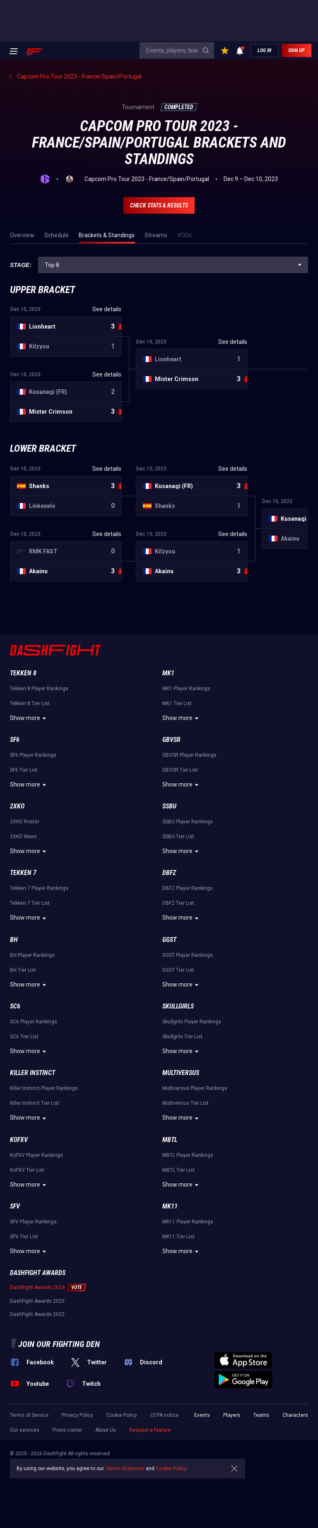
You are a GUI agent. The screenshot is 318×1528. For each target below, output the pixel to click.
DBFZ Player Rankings (187, 888)
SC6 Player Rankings (33, 1022)
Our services (24, 1430)
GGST (169, 940)
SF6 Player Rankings (33, 755)
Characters (295, 1415)
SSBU (169, 806)
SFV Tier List (24, 1237)
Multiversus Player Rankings (194, 1088)
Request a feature (150, 1430)
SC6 (15, 1006)
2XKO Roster (24, 822)
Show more (29, 718)
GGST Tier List (178, 970)
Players (231, 1415)
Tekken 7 (23, 873)
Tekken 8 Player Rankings (39, 688)
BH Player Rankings (32, 955)
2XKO (17, 806)
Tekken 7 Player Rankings (39, 888)
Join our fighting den (59, 1344)
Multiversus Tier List (185, 1103)
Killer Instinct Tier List (34, 1103)
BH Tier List (23, 970)
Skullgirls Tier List (182, 1036)
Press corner (67, 1430)
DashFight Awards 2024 (37, 1287)
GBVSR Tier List (180, 770)
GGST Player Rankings (187, 955)
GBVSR (171, 740)
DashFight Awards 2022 (37, 1314)
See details (106, 309)
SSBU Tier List (178, 836)
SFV (15, 1206)
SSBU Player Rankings (187, 822)
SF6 (14, 740)
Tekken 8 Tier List (30, 703)
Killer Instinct (32, 1073)
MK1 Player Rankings (186, 688)
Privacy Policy (77, 1415)
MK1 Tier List (177, 703)
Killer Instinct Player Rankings (44, 1088)
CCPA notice (164, 1415)
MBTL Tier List (178, 1170)
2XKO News (23, 836)
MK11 (170, 1206)
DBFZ (169, 873)
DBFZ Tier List (178, 903)
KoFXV (19, 1140)
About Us (105, 1430)
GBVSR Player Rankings (189, 755)
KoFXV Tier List (27, 1170)
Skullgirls (178, 1006)
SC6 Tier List (24, 1036)
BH (14, 940)
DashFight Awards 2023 (37, 1301)
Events (202, 1415)
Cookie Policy (121, 1415)
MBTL (169, 1140)
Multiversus (180, 1073)
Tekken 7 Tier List (30, 903)
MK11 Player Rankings (187, 1222)
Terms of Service (29, 1415)
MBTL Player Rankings (187, 1155)
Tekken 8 (23, 673)
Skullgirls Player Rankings (191, 1022)
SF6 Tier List (24, 770)
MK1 (168, 673)
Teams (261, 1415)
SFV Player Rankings (33, 1222)
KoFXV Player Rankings (36, 1155)
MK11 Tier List (178, 1237)
